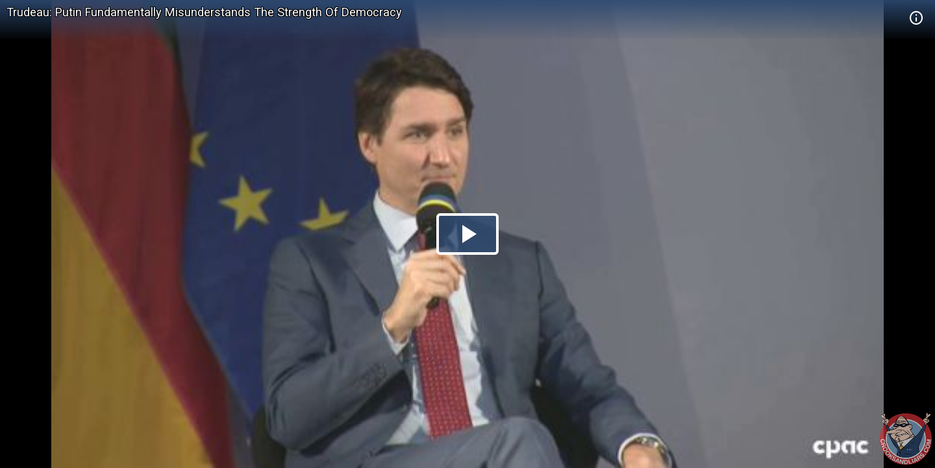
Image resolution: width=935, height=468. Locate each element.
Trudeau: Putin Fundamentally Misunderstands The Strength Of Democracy (204, 12)
